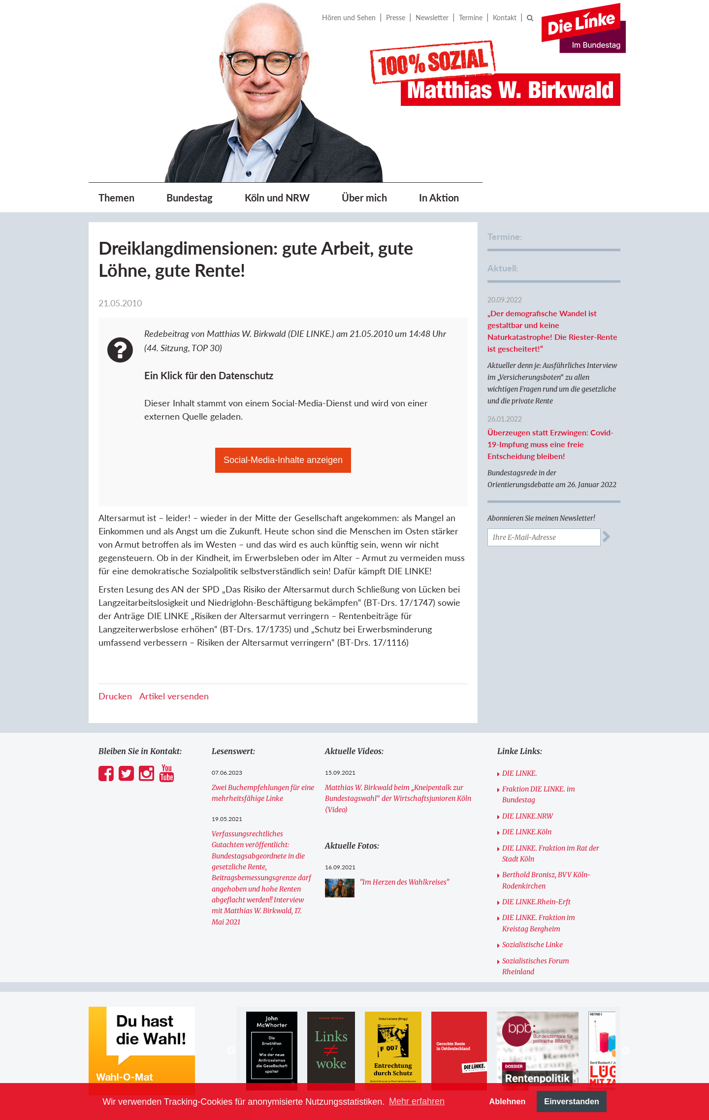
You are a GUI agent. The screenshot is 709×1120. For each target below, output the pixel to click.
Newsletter (432, 17)
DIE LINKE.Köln (526, 831)
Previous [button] (231, 1051)
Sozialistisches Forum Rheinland (535, 966)
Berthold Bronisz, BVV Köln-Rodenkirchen (546, 880)
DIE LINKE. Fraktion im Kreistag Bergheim (538, 923)
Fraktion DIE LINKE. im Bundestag (538, 794)
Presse (395, 17)
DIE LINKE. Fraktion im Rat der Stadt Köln (550, 853)
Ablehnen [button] (507, 1101)
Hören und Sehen (349, 17)
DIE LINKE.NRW (527, 816)
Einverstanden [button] (571, 1101)
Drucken (115, 696)
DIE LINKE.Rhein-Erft (536, 901)
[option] (271, 1051)
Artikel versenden (174, 696)
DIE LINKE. (519, 773)
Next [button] (625, 1051)
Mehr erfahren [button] (417, 1101)
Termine (471, 17)
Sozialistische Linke (532, 944)
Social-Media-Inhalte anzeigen (283, 460)
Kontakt (504, 17)
